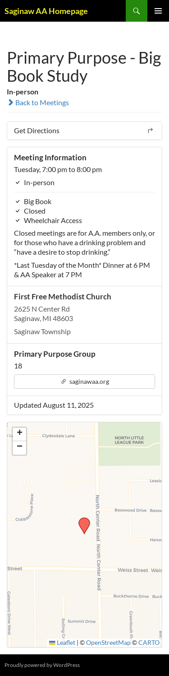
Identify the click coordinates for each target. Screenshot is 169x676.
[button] (81, 520)
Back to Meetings (38, 102)
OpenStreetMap (108, 642)
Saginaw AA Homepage (46, 11)
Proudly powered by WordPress (42, 665)
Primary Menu (158, 11)
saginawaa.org (84, 381)
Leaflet (62, 642)
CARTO (149, 642)
